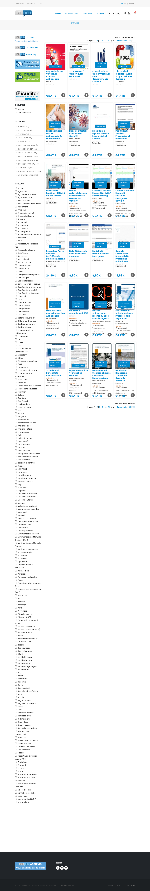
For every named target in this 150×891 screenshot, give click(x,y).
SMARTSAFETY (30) (25, 168)
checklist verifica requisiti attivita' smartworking (96, 193)
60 (130, 40)
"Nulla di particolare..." (73, 323)
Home (58, 13)
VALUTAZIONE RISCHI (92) (28, 175)
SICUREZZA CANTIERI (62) (27, 149)
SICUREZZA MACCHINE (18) (28, 160)
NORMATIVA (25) (24, 141)
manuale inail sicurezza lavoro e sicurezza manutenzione (96, 374)
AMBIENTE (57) (23, 127)
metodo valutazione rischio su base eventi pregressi (95, 314)
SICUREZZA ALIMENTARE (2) (28, 145)
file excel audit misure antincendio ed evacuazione (49, 135)
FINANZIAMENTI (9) (25, 134)
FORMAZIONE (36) (25, 138)
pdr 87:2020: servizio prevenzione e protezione (117, 135)
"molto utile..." (46, 326)
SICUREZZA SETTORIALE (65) (28, 164)
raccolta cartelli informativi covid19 (73, 133)
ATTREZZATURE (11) (25, 130)
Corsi (100, 13)
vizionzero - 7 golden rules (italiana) (76, 74)
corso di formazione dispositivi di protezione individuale (117, 256)
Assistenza (30, 4)
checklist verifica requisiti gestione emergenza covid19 (119, 195)
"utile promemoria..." (95, 390)
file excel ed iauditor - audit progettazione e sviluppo (123, 75)
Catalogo (75, 23)
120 (133, 40)
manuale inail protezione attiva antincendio (50, 313)
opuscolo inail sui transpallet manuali (73, 373)
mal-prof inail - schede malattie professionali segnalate (119, 314)
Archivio (88, 13)
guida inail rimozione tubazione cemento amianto (116, 375)
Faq (40, 4)
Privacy (110, 885)
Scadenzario (72, 13)
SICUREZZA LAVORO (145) (28, 156)
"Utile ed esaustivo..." (118, 331)
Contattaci (131, 885)
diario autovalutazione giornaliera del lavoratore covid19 (73, 195)
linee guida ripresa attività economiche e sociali (95, 135)
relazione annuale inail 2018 (73, 312)
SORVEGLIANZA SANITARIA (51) (29, 171)
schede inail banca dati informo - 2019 (48, 373)
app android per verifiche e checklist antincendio (54, 75)
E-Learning (25, 54)
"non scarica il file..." (95, 205)
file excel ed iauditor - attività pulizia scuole (50, 193)
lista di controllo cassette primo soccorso (73, 254)
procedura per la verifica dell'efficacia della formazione (50, 255)
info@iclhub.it (127, 4)
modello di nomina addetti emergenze (95, 254)
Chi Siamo (19, 4)
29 (109, 40)
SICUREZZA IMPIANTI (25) (27, 153)
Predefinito (122, 40)
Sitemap (120, 885)
